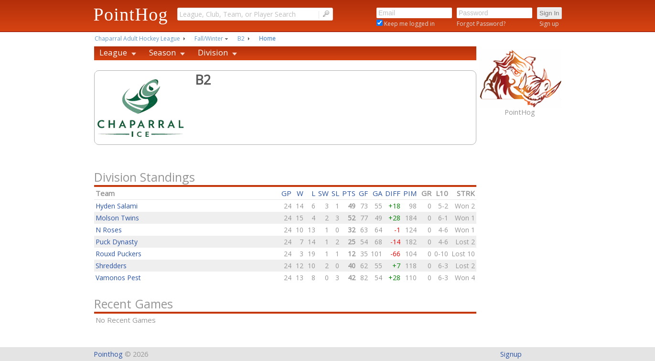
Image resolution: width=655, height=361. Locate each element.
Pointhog (108, 354)
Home (267, 38)
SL (335, 193)
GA (377, 193)
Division (213, 52)
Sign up (549, 24)
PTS (348, 193)
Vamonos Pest (118, 277)
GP (286, 193)
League (113, 52)
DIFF (392, 193)
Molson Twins (117, 217)
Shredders (111, 265)
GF (363, 193)
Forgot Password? (481, 24)
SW (323, 193)
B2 (241, 38)
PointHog (131, 14)
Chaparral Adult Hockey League (137, 38)
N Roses (109, 229)
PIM (410, 193)
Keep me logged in (409, 24)
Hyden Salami (117, 205)
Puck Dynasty (117, 241)
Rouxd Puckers (118, 253)
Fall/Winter (208, 38)
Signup (511, 354)
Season (162, 52)
